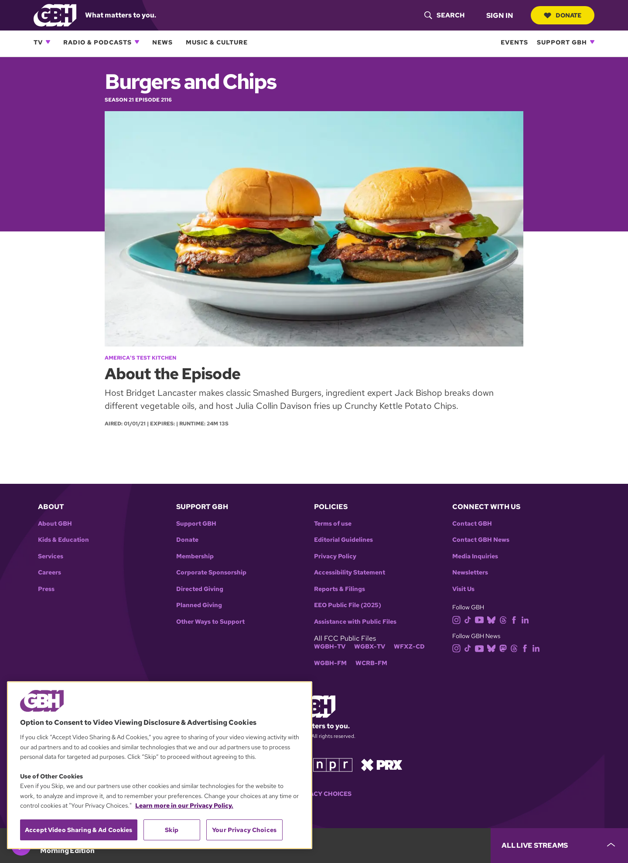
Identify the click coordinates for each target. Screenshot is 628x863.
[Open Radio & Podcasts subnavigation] (137, 42)
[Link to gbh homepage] (55, 14)
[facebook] (515, 619)
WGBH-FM (330, 663)
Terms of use (333, 523)
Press (46, 589)
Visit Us (463, 589)
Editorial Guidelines (343, 540)
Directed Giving (199, 589)
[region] (159, 765)
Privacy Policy (335, 556)
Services (50, 556)
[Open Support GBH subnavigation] (592, 42)
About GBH (55, 523)
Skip (171, 830)
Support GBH (562, 42)
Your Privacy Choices (314, 794)
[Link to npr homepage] (332, 764)
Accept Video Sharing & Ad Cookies (79, 830)
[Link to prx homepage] (381, 764)
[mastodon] (504, 647)
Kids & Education (63, 540)
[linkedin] (526, 619)
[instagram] (458, 619)
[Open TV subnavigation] (48, 42)
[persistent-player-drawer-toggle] (559, 845)
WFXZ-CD (409, 646)
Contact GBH (472, 523)
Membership (195, 556)
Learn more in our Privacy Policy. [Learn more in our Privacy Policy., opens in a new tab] (184, 805)
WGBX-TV (369, 646)
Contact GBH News (480, 540)
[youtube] (481, 619)
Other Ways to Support (210, 621)
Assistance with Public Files (355, 621)
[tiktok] (469, 619)
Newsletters (470, 572)
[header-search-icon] (444, 15)
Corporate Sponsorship (211, 572)
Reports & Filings (339, 589)
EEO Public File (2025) (347, 605)
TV (38, 42)
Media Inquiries (475, 556)
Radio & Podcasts (97, 42)
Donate (562, 15)
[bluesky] (493, 619)
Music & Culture (217, 42)
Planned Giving (199, 605)
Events (514, 42)
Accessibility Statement (349, 572)
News (162, 42)
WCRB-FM (371, 663)
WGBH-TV (329, 646)
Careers (49, 572)
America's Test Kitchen (140, 357)
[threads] (504, 619)
